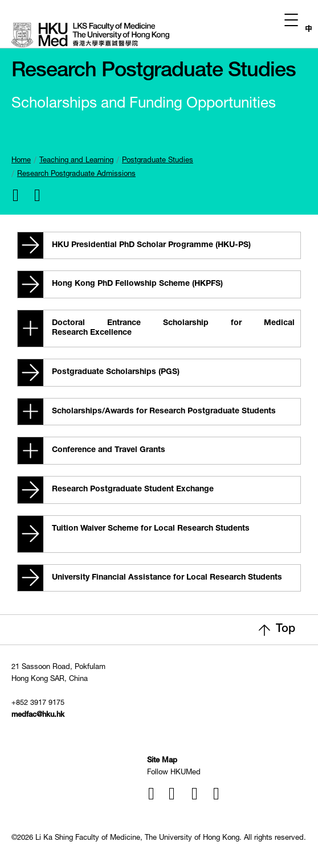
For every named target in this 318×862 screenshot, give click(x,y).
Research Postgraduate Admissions (76, 174)
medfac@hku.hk (37, 715)
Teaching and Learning (76, 161)
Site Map (162, 761)
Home (21, 161)
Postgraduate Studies (157, 161)
